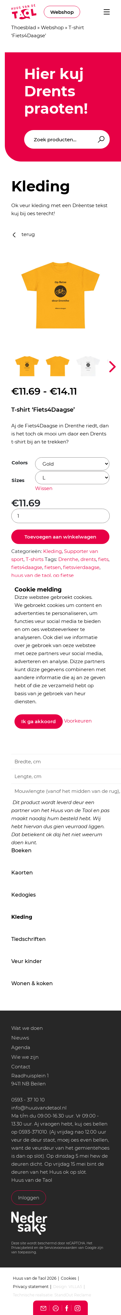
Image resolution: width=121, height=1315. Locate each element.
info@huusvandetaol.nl (39, 1108)
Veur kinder (26, 961)
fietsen (52, 567)
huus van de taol (31, 575)
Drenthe (68, 559)
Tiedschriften (28, 939)
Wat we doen (27, 1028)
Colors (20, 463)
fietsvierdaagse (81, 567)
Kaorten (22, 873)
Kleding (21, 917)
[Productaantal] (60, 516)
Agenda (20, 1047)
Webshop (62, 12)
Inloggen (28, 1198)
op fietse (63, 575)
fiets (103, 559)
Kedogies (23, 895)
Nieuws (20, 1038)
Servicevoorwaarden (60, 1248)
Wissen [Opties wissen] (43, 488)
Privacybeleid (22, 1248)
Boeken (21, 850)
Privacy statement (31, 1286)
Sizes (18, 480)
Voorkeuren (78, 721)
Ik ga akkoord (39, 721)
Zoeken (100, 139)
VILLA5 (75, 1286)
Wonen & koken (32, 983)
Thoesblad (23, 27)
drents (88, 559)
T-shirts (34, 559)
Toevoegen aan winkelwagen (60, 537)
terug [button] (24, 234)
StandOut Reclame (72, 1295)
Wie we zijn (25, 1057)
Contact (20, 1067)
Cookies (68, 1278)
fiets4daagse (26, 567)
